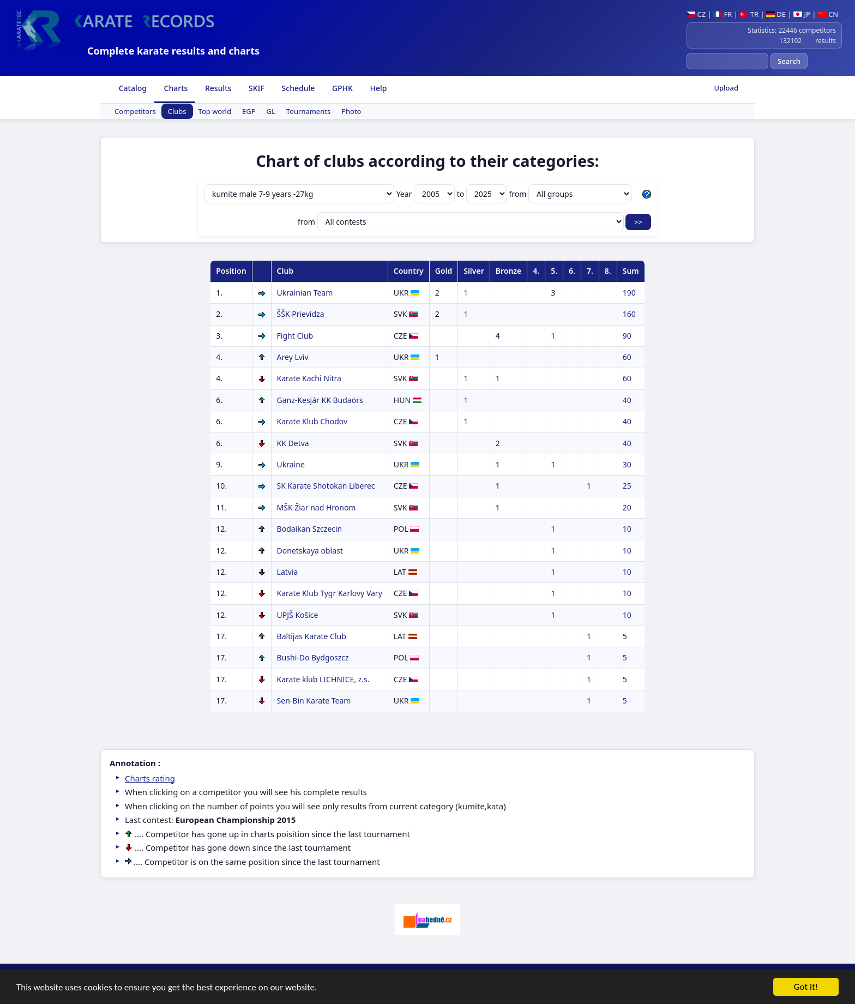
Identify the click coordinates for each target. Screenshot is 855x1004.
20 (627, 507)
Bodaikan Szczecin (309, 529)
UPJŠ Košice (297, 615)
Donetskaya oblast (310, 550)
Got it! (806, 994)
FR (722, 14)
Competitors (135, 111)
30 (627, 464)
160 (629, 314)
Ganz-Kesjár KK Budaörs (320, 400)
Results (217, 88)
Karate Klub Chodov (312, 421)
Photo (351, 111)
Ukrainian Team (305, 292)
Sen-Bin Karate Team (314, 700)
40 (627, 400)
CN (828, 14)
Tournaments (308, 111)
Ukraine (291, 464)
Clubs (177, 111)
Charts (175, 88)
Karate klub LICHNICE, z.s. (323, 679)
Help (377, 88)
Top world (214, 111)
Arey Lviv (293, 357)
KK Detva (293, 443)
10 (627, 529)
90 (627, 335)
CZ (696, 14)
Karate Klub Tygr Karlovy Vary (329, 593)
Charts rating (150, 778)
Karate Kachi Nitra (309, 378)
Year (426, 194)
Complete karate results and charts (173, 50)
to (483, 194)
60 (627, 357)
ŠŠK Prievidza (300, 314)
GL (271, 111)
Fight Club (295, 335)
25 (627, 485)
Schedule (297, 88)
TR (748, 14)
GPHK (341, 88)
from (570, 194)
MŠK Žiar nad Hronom (316, 507)
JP (801, 14)
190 (629, 292)
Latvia (287, 572)
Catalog (132, 88)
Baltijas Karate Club (311, 636)
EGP (249, 111)
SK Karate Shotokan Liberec (326, 485)
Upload (726, 88)
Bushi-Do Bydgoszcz (313, 657)
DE (776, 14)
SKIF (255, 88)
